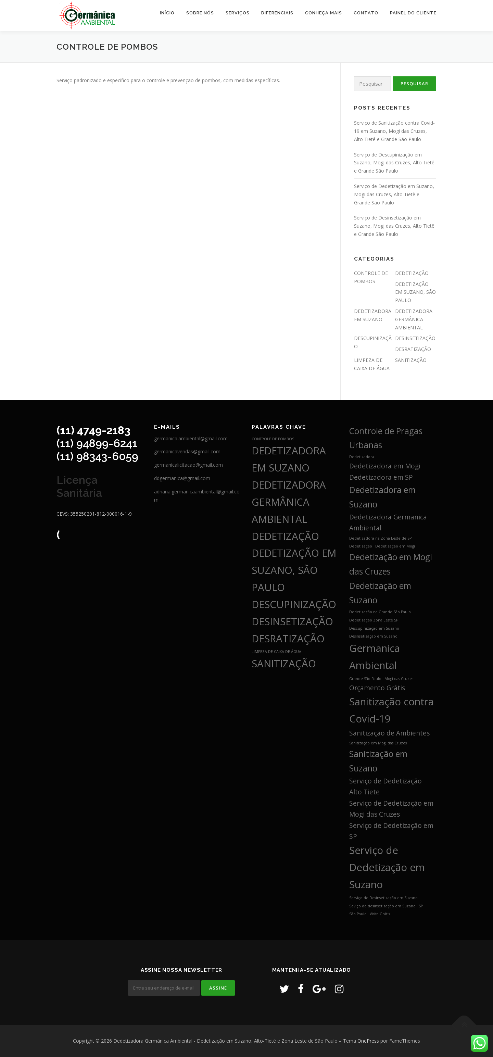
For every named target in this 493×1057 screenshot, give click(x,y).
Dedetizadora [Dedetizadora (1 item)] (361, 456)
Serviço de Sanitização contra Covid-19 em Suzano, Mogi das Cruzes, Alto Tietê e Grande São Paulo (394, 130)
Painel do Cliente (413, 12)
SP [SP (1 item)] (421, 906)
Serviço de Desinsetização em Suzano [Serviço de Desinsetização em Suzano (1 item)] (383, 897)
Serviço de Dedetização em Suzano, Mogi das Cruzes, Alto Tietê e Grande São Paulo (394, 194)
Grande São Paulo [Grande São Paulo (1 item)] (365, 678)
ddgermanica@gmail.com (182, 478)
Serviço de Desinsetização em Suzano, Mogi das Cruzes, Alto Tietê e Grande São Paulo (394, 225)
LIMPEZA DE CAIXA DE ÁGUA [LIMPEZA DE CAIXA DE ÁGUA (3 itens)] (276, 651)
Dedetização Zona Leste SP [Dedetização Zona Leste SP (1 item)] (373, 620)
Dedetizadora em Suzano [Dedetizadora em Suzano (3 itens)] (382, 497)
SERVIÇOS (238, 12)
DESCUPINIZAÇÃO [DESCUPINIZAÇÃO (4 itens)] (294, 604)
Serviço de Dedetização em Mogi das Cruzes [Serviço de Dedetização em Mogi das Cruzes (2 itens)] (391, 809)
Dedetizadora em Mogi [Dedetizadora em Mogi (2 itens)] (384, 466)
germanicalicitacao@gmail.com (188, 465)
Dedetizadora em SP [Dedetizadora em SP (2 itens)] (381, 477)
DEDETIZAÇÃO (412, 273)
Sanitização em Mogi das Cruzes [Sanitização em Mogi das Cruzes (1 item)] (378, 743)
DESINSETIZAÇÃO (415, 338)
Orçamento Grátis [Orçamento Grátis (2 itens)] (377, 687)
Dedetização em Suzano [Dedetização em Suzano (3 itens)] (380, 593)
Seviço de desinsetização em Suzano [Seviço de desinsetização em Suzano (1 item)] (382, 906)
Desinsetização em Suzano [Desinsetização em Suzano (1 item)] (373, 636)
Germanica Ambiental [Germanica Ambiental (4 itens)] (374, 656)
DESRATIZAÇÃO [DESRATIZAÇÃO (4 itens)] (288, 638)
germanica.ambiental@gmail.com (191, 438)
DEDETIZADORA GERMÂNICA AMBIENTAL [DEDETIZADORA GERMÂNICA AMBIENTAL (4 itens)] (289, 502)
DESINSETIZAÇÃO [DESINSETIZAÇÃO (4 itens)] (292, 621)
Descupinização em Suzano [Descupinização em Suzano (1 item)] (374, 628)
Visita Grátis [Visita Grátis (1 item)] (380, 913)
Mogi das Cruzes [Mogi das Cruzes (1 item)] (398, 678)
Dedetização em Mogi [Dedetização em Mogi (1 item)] (395, 546)
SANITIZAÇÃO (411, 360)
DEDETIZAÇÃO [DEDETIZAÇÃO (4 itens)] (285, 536)
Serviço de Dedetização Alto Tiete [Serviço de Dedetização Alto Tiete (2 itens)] (385, 786)
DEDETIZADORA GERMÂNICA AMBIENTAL (413, 319)
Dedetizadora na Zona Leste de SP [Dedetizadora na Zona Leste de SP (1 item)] (380, 538)
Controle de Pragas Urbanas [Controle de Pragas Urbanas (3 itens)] (385, 438)
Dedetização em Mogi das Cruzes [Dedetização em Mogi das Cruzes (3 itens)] (390, 564)
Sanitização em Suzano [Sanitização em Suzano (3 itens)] (378, 761)
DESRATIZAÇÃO (413, 349)
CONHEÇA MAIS (323, 12)
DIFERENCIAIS (277, 12)
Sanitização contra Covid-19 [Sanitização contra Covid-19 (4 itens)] (391, 710)
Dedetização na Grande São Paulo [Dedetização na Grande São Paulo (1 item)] (380, 611)
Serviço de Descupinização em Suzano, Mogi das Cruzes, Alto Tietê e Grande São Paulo (394, 162)
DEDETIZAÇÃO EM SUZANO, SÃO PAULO (415, 292)
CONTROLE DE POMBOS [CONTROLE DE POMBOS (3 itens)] (273, 439)
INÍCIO (167, 12)
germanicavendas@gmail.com (187, 451)
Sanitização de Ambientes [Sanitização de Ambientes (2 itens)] (389, 733)
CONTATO (366, 12)
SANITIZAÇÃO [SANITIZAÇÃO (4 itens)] (284, 663)
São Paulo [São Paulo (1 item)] (358, 913)
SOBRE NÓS (200, 12)
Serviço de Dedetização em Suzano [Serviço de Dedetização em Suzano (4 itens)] (387, 867)
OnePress (368, 1040)
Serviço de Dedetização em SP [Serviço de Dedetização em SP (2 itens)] (391, 831)
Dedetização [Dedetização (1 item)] (360, 546)
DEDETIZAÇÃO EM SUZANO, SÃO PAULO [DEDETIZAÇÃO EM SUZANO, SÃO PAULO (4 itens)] (294, 570)
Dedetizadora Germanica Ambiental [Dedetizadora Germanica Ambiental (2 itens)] (388, 522)
